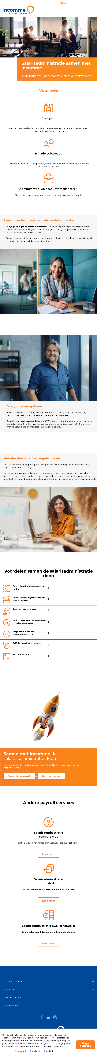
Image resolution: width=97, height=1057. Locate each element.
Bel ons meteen (51, 776)
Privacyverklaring (54, 1046)
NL (65, 3)
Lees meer (48, 854)
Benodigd (20, 1051)
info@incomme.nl (12, 768)
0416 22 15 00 (51, 765)
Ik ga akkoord (85, 1044)
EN (61, 3)
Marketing (49, 1051)
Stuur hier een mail (19, 776)
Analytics (35, 1051)
